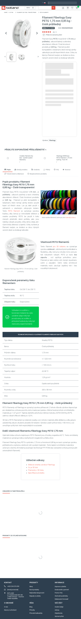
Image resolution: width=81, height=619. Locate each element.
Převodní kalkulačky (35, 613)
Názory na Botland (10, 610)
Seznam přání (59, 616)
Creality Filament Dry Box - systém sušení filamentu (26, 158)
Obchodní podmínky (61, 596)
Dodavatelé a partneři (62, 589)
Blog (30, 607)
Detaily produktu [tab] (20, 170)
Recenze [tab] (66, 170)
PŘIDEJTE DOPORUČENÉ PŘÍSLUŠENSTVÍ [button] (25, 149)
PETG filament (14, 211)
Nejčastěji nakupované (36, 593)
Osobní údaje (59, 607)
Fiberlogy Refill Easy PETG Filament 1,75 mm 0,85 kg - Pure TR (64, 158)
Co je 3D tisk (33, 467)
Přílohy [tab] (46, 170)
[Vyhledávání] (46, 8)
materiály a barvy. (70, 217)
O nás (6, 607)
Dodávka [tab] (35, 170)
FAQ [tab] (56, 170)
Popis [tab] (7, 170)
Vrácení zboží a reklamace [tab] (14, 174)
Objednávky (58, 613)
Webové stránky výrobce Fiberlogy (41, 465)
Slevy (31, 586)
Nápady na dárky (35, 596)
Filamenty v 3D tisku (36, 470)
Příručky (32, 610)
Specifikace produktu (36, 473)
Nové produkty (34, 589)
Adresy (57, 610)
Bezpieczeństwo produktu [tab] (37, 174)
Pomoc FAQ (58, 593)
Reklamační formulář (61, 599)
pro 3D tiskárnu (59, 246)
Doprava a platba (60, 586)
